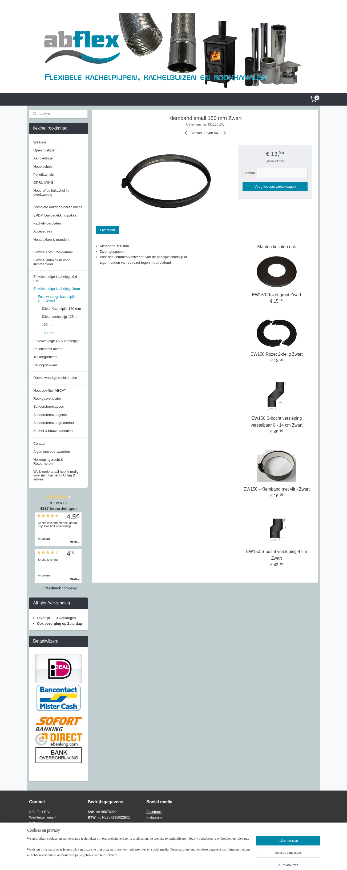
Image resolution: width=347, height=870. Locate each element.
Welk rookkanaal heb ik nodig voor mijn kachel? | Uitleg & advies (56, 475)
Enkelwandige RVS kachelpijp (56, 341)
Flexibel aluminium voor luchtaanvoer (51, 262)
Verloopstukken (45, 365)
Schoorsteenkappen (48, 406)
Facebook (154, 812)
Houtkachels (43, 167)
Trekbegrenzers (45, 357)
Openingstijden (45, 150)
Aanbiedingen (44, 158)
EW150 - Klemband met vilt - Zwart (276, 489)
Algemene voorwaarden (51, 452)
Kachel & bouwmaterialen (52, 431)
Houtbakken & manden (50, 240)
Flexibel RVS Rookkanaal (52, 252)
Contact (39, 444)
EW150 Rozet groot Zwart (276, 294)
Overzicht (107, 230)
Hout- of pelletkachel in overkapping (50, 192)
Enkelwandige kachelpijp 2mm (56, 289)
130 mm (48, 325)
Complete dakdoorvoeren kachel (58, 207)
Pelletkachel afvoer (48, 349)
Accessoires (42, 231)
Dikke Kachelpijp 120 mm (61, 309)
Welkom (39, 142)
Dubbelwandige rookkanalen (55, 378)
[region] (138, 853)
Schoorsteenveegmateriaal (54, 423)
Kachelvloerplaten (47, 223)
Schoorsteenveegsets (50, 415)
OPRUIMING (43, 183)
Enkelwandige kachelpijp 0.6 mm (55, 278)
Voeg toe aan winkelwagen (275, 187)
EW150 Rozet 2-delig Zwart (277, 354)
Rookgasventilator (47, 398)
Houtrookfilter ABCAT (49, 390)
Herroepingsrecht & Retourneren (48, 461)
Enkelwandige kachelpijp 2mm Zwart (56, 298)
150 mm (48, 333)
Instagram (154, 817)
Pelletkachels (43, 175)
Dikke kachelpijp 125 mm (61, 317)
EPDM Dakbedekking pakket (55, 215)
